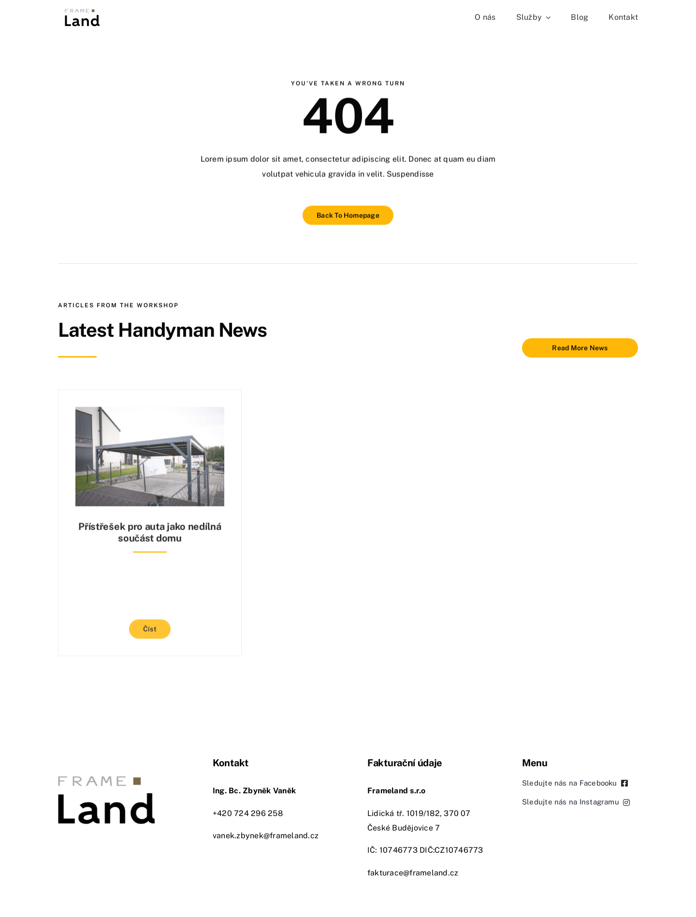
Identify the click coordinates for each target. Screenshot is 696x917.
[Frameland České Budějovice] (82, 10)
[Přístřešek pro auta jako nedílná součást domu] (149, 411)
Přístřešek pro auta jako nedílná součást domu (149, 529)
